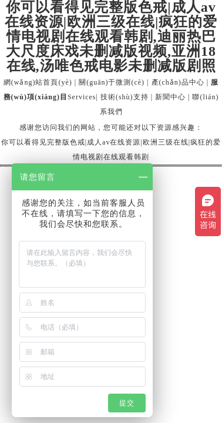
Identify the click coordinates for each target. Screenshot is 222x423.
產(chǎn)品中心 (178, 82)
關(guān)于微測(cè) (111, 82)
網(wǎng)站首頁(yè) (38, 82)
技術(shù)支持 (124, 97)
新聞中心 (170, 97)
